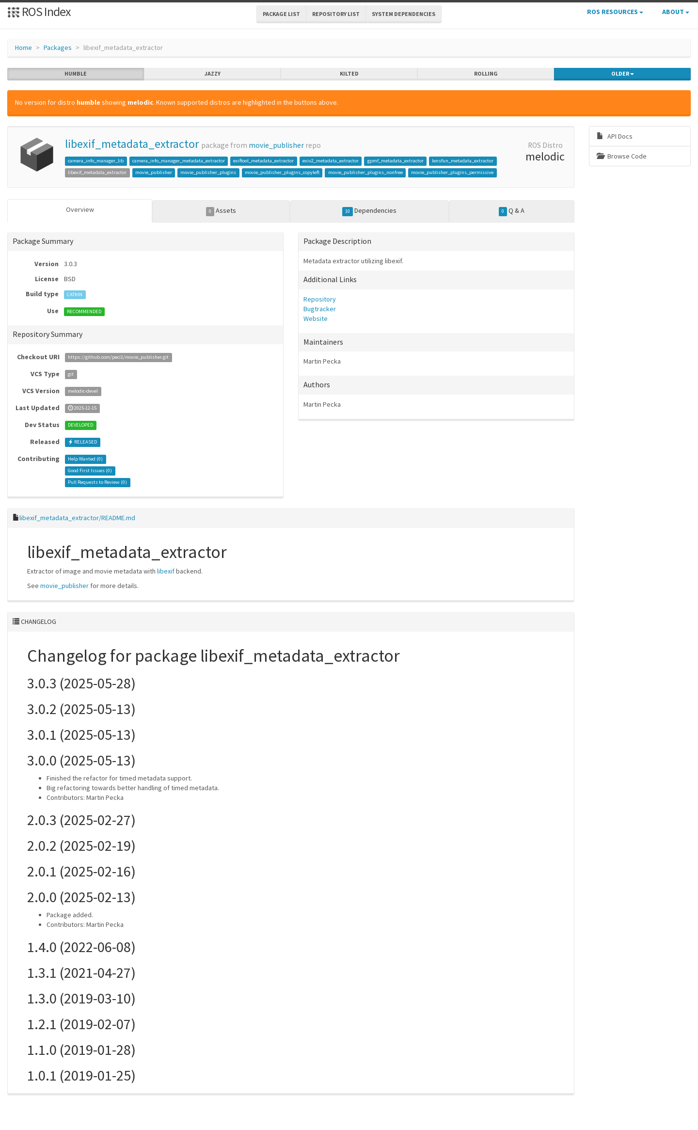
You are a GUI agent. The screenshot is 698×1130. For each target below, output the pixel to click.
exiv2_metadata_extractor (330, 161)
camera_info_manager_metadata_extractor (178, 161)
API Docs (615, 136)
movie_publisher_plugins (208, 172)
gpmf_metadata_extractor (395, 161)
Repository (319, 299)
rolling (486, 74)
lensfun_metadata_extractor (462, 161)
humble (75, 74)
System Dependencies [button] (403, 13)
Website (315, 318)
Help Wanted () (85, 459)
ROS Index (39, 11)
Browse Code (622, 156)
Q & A (512, 211)
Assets (221, 211)
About (675, 11)
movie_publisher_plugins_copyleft (282, 172)
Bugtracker (319, 308)
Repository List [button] (336, 13)
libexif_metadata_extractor (132, 143)
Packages (58, 47)
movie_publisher (276, 145)
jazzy (213, 74)
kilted (349, 74)
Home (23, 47)
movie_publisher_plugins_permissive (452, 172)
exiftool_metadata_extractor (263, 161)
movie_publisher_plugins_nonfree (365, 172)
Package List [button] (281, 13)
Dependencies (369, 211)
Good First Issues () (90, 471)
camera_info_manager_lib (96, 161)
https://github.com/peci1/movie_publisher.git (118, 357)
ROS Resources (615, 11)
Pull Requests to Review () (97, 482)
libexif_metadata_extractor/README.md (77, 517)
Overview (80, 209)
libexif (165, 571)
